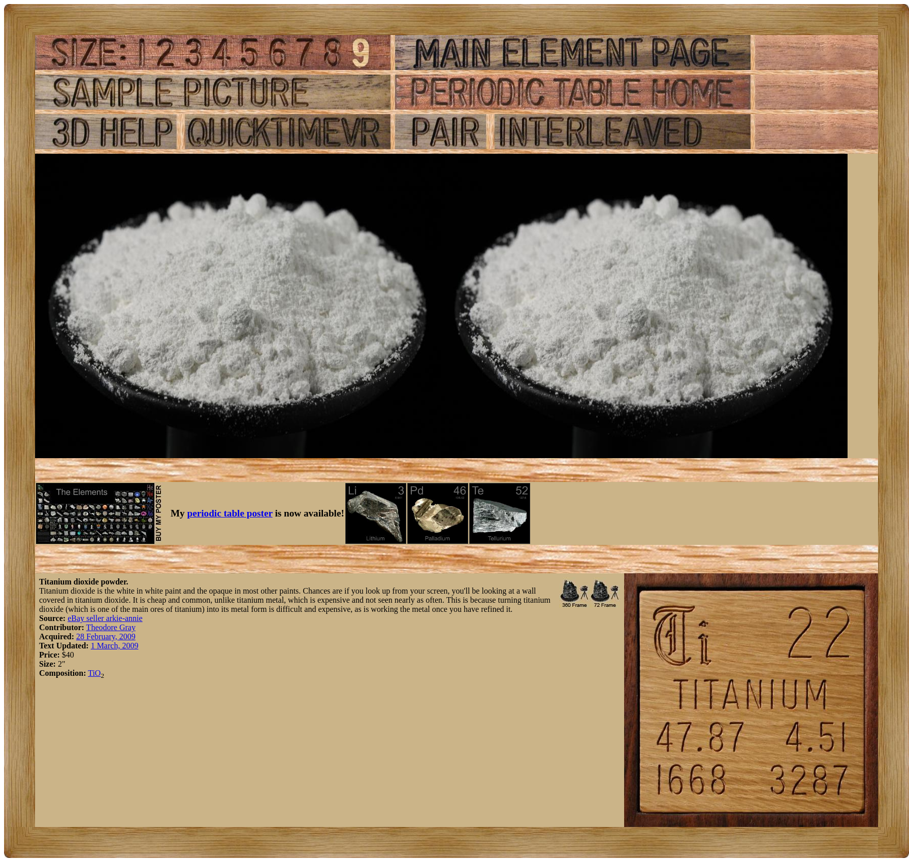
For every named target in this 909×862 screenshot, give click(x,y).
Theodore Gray (111, 627)
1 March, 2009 (115, 645)
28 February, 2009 (106, 636)
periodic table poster (230, 513)
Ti (91, 673)
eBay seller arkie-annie (105, 618)
